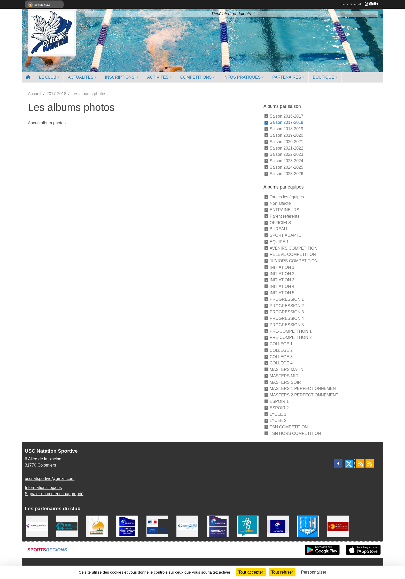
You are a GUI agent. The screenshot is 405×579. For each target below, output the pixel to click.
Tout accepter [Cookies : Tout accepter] (250, 572)
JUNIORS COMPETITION (294, 261)
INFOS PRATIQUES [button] (242, 77)
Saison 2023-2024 (286, 161)
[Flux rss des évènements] (369, 463)
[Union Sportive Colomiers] (308, 526)
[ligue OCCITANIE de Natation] (218, 526)
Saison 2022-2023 (286, 154)
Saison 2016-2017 (286, 116)
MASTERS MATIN (286, 369)
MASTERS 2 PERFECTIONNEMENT (304, 395)
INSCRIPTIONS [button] (120, 77)
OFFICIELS (280, 222)
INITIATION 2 (282, 273)
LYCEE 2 (278, 420)
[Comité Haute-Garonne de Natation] (127, 526)
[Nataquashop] (37, 526)
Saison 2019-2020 (286, 135)
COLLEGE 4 (281, 363)
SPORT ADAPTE (285, 235)
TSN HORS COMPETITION (295, 433)
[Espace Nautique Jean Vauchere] (187, 526)
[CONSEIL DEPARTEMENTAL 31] (248, 526)
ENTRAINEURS (284, 210)
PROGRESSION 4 (287, 318)
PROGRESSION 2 (287, 305)
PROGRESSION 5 (287, 325)
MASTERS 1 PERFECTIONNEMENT (304, 388)
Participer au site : (359, 4)
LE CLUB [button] (47, 77)
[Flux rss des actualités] (360, 463)
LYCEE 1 (278, 414)
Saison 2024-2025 (286, 167)
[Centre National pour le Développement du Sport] (157, 526)
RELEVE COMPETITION (293, 254)
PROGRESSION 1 (287, 299)
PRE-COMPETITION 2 (291, 337)
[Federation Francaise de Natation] (278, 526)
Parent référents (284, 216)
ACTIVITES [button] (158, 77)
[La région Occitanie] (338, 526)
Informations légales (43, 487)
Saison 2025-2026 (286, 173)
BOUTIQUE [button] (323, 77)
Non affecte (280, 203)
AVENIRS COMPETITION (293, 248)
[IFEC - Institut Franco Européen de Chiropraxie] (67, 526)
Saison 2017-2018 (286, 122)
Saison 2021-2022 (286, 148)
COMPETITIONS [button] (196, 77)
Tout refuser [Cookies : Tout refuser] (282, 572)
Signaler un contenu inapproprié (54, 494)
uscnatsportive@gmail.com (49, 478)
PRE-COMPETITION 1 (291, 331)
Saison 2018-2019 (286, 129)
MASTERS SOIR (285, 382)
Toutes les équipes (287, 197)
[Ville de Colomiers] (97, 526)
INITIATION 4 (282, 286)
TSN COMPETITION (289, 427)
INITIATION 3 (282, 280)
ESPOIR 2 (279, 408)
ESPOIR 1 (279, 401)
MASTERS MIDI (285, 376)
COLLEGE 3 (281, 356)
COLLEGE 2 (281, 350)
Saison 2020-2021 (286, 142)
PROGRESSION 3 (287, 312)
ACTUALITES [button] (81, 77)
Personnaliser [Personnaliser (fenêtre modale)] (313, 572)
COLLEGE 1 (281, 344)
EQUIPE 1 (279, 242)
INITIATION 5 (282, 293)
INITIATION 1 (282, 267)
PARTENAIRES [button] (286, 77)
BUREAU (278, 229)
